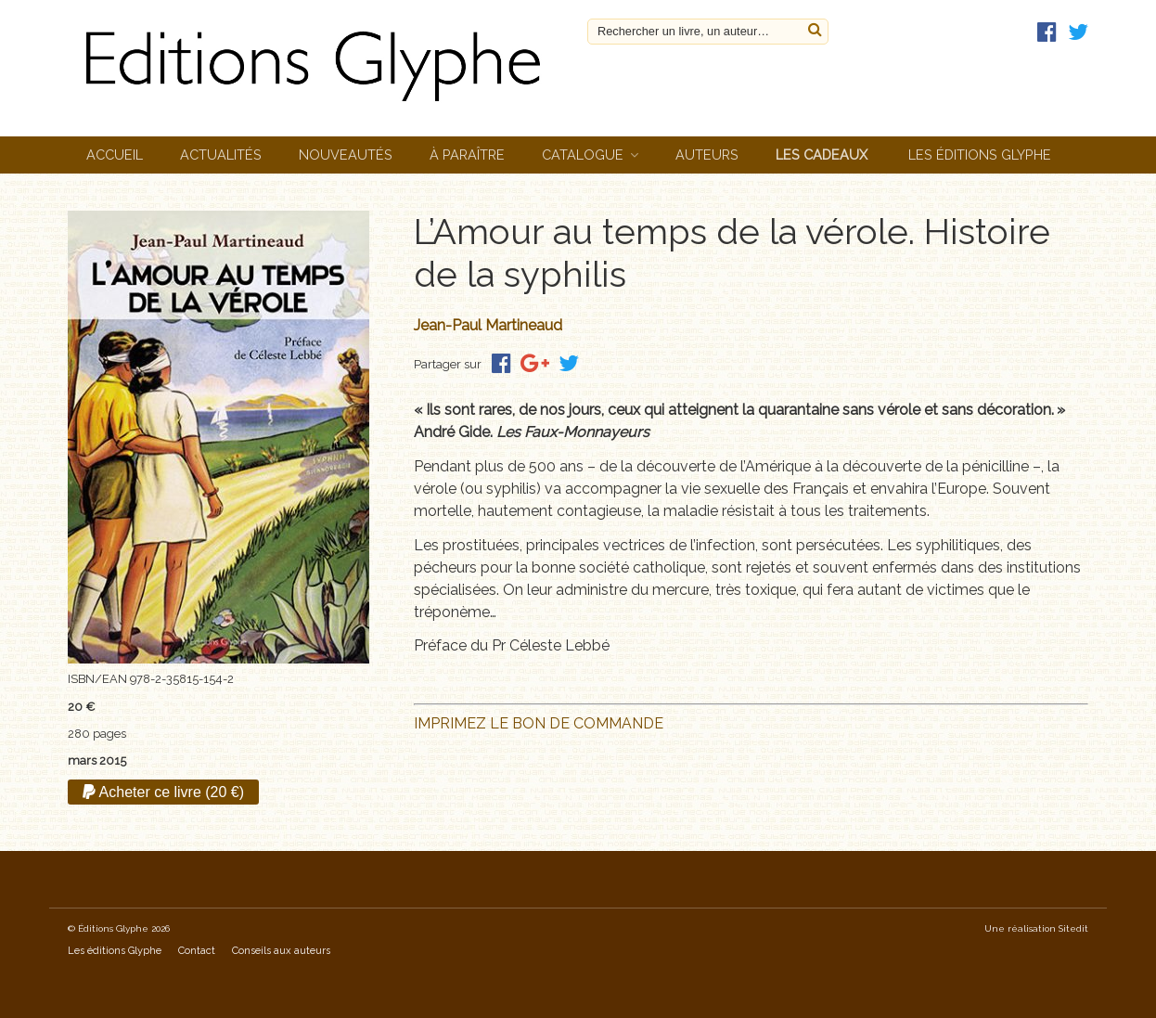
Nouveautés (345, 154)
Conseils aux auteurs (281, 951)
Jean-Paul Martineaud (488, 325)
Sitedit (1073, 928)
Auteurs (707, 154)
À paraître (467, 154)
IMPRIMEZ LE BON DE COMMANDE (538, 723)
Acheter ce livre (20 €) (163, 792)
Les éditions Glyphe (979, 154)
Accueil (114, 154)
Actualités (221, 154)
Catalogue (582, 154)
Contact (196, 951)
